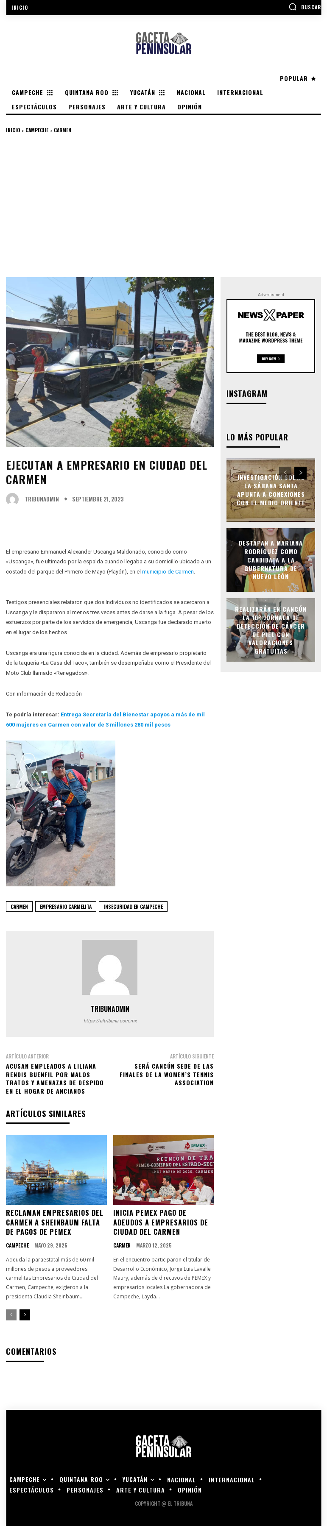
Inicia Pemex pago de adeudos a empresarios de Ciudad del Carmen (160, 1221)
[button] (304, 7)
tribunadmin (42, 499)
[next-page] (25, 1314)
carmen (19, 906)
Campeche (36, 130)
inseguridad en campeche (133, 906)
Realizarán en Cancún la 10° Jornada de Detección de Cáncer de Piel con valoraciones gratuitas (271, 629)
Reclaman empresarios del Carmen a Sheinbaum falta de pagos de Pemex (54, 1221)
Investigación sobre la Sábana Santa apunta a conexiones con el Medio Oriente (271, 489)
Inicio (13, 130)
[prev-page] (11, 1314)
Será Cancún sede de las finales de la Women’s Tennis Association (167, 1074)
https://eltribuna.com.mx (110, 1021)
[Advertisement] (163, 205)
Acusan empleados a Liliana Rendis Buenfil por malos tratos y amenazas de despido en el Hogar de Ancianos (55, 1078)
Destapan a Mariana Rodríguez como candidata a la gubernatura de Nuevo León (271, 559)
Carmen (62, 130)
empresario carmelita (66, 906)
